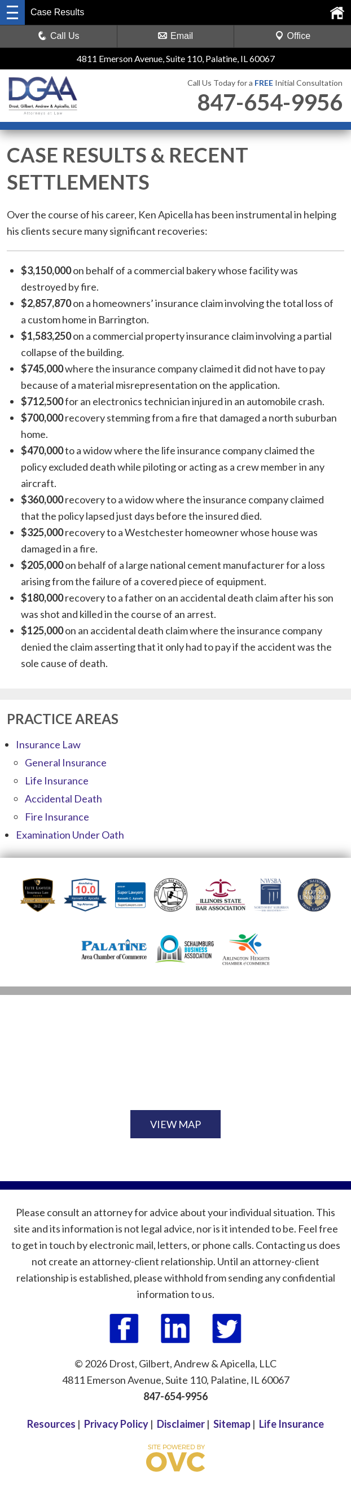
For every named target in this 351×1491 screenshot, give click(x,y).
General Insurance (66, 762)
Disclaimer (181, 1424)
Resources (51, 1424)
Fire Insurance (57, 816)
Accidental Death (63, 798)
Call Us (59, 36)
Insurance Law (48, 744)
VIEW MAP (175, 1124)
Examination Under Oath (70, 834)
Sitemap (232, 1424)
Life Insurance (57, 780)
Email (175, 36)
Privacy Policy (116, 1424)
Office (293, 36)
